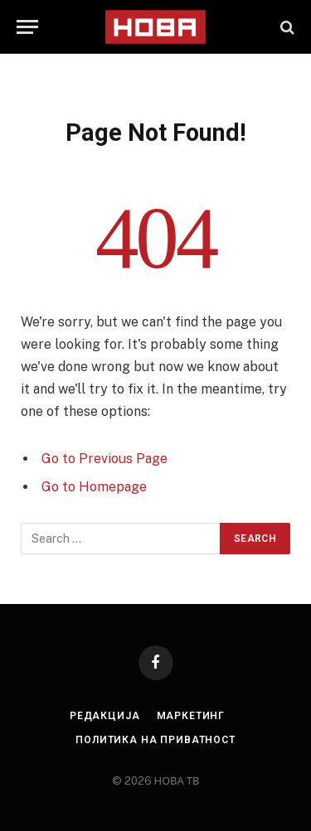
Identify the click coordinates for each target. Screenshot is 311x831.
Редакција (105, 716)
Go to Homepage (94, 487)
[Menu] (27, 27)
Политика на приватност (155, 740)
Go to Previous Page (104, 458)
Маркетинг (191, 716)
